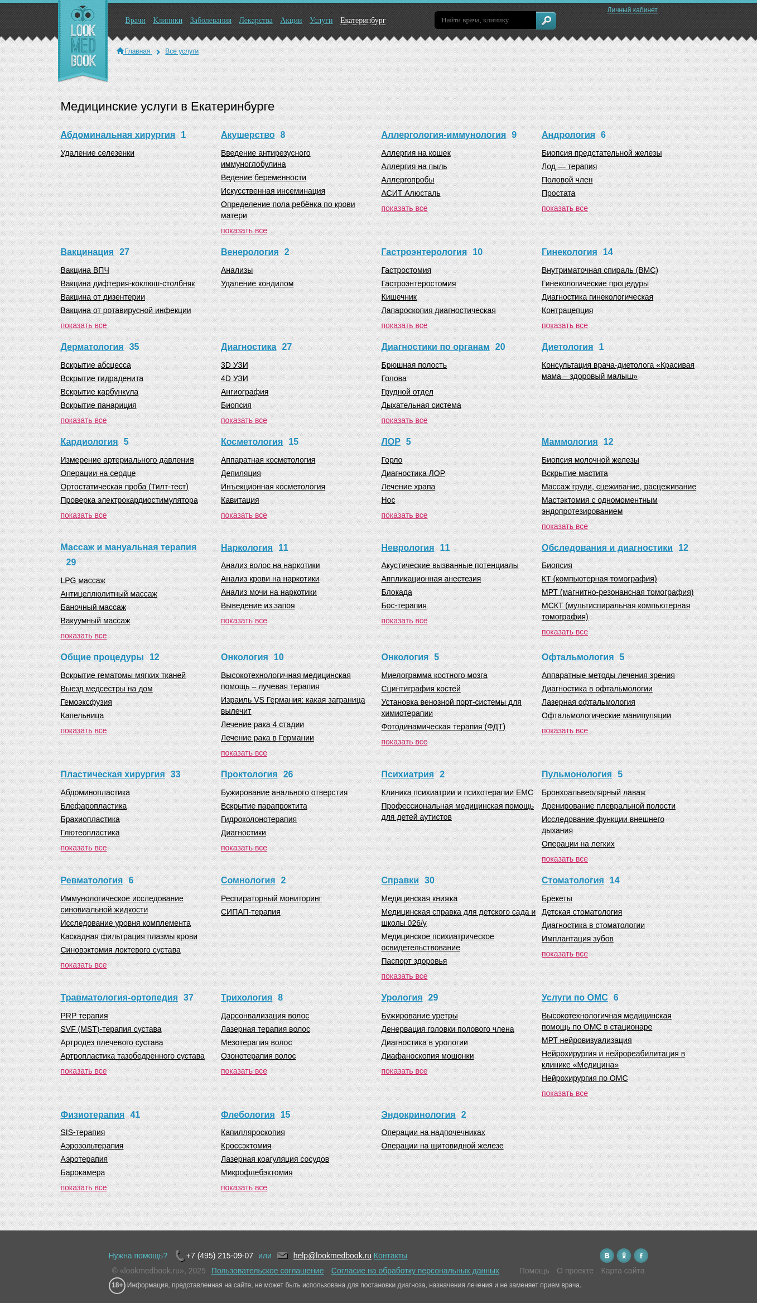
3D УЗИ (234, 364)
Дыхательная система (421, 405)
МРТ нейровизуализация (587, 1040)
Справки (401, 880)
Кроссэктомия (246, 1145)
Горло (392, 459)
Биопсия (236, 405)
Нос (389, 500)
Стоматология (573, 880)
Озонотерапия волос (258, 1055)
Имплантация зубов (578, 938)
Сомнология (248, 880)
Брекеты (557, 898)
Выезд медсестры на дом (107, 688)
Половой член (567, 179)
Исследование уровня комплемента (126, 923)
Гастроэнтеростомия (419, 283)
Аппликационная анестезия (431, 578)
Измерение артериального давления (127, 459)
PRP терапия (84, 1015)
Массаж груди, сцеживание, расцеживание (619, 486)
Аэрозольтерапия (92, 1145)
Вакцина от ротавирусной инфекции (126, 310)
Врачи (135, 20)
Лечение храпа (409, 486)
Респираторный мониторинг (271, 898)
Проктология (249, 774)
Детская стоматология (582, 911)
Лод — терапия (569, 166)
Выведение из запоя (258, 605)
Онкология (244, 657)
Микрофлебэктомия (257, 1172)
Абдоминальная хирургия (118, 135)
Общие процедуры (102, 657)
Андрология (568, 135)
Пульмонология (577, 774)
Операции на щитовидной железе (443, 1145)
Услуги (321, 20)
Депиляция (241, 473)
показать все (244, 230)
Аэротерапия (84, 1159)
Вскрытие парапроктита (264, 805)
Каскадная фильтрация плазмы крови (129, 936)
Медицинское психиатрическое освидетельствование (438, 942)
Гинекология (569, 252)
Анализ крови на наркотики (270, 578)
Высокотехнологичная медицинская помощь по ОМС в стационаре (607, 1021)
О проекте (575, 1270)
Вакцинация (87, 252)
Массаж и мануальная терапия (129, 547)
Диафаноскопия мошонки (428, 1055)
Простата (558, 193)
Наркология (247, 547)
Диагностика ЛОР (413, 473)
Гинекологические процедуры (595, 283)
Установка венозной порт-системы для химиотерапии (452, 708)
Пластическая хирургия (113, 774)
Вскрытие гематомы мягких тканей (123, 675)
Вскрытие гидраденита (102, 378)
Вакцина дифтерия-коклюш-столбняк (128, 283)
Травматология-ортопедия (120, 997)
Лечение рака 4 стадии (262, 724)
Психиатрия (408, 774)
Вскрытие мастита (575, 473)
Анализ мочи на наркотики (269, 592)
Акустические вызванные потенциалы (450, 565)
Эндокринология (419, 1114)
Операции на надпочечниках (433, 1132)
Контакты (390, 1255)
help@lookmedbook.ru (332, 1255)
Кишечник (399, 296)
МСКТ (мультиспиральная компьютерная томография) (616, 611)
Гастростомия (407, 270)
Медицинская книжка (420, 898)
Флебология (248, 1114)
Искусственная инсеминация (273, 190)
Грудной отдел (407, 391)
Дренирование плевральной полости (609, 805)
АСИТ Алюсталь (411, 193)
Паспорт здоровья (414, 960)
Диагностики (243, 832)
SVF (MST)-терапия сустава (111, 1029)
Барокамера (83, 1172)
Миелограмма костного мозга (435, 675)
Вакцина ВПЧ (85, 270)
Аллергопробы (408, 179)
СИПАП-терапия (251, 911)
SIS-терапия (83, 1132)
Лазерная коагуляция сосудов (275, 1159)
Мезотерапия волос (256, 1042)
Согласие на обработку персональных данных (415, 1270)
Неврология (408, 547)
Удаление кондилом (257, 283)
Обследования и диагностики (607, 547)
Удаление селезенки (98, 152)
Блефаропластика (94, 805)
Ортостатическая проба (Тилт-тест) (125, 486)
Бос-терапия (404, 605)
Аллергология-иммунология (444, 135)
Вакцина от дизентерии (103, 296)
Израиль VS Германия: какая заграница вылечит (293, 705)
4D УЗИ (234, 378)
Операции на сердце (98, 473)
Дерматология (92, 347)
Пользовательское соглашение (267, 1270)
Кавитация (240, 500)
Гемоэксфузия (86, 702)
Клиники (167, 20)
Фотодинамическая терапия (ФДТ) (444, 726)
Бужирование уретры (420, 1015)
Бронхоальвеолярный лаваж (593, 792)
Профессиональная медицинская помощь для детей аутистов (458, 811)
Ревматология (92, 880)
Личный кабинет (632, 10)
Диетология (567, 347)
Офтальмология (578, 657)
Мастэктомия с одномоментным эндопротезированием (600, 506)
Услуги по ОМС (575, 997)
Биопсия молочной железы (590, 459)
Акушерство (248, 135)
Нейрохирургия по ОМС (585, 1078)
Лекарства (255, 20)
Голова (394, 378)
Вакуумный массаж (96, 620)
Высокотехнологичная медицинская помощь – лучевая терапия (286, 681)
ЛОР (391, 441)
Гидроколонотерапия (259, 819)
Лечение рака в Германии (267, 737)
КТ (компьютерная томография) (599, 578)
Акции (291, 20)
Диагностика (249, 347)
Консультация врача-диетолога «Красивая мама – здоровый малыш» (618, 370)
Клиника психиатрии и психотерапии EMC (458, 792)
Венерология (250, 252)
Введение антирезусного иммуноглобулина (266, 158)
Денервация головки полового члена (448, 1029)
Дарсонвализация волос (265, 1015)
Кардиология (89, 441)
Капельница (82, 715)
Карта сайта (623, 1270)
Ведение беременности (263, 177)
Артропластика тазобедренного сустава (133, 1055)
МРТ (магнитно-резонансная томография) (617, 592)
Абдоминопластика (96, 792)
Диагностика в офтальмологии (597, 688)
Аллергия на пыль (414, 166)
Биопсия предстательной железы (602, 152)
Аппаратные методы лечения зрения (608, 675)
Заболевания (211, 20)
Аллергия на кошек (416, 152)
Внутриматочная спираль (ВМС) (600, 270)
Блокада (397, 592)
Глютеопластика (90, 832)
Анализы (237, 270)
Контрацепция (567, 310)
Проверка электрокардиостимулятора (129, 500)
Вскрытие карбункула (100, 391)
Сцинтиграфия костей (421, 688)
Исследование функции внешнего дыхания (603, 825)
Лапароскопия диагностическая (439, 310)
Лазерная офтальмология (588, 702)
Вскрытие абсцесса (96, 364)
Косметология (252, 441)
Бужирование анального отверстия (284, 792)
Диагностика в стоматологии (593, 925)
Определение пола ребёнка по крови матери (288, 210)
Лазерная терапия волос (265, 1029)
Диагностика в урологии (425, 1042)
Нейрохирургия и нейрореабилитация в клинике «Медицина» (613, 1059)
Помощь (534, 1270)
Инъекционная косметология (273, 486)
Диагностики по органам (436, 347)
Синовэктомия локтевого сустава (121, 949)
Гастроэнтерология (424, 252)
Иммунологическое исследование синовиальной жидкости (122, 904)
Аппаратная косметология (268, 459)
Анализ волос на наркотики (270, 565)
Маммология (570, 441)
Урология (402, 997)
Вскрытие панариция (99, 405)
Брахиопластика (90, 819)
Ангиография (244, 391)
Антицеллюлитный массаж (109, 593)
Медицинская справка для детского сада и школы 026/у (459, 917)
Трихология (246, 997)
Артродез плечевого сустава (112, 1042)
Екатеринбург (363, 20)
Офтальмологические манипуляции (606, 715)
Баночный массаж (94, 607)
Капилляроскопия (253, 1132)
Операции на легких (578, 843)
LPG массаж (83, 580)
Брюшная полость (414, 364)
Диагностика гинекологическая (597, 296)
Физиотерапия (93, 1114)
